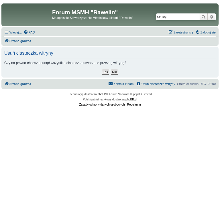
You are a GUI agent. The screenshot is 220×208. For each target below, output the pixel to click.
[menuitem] (29, 32)
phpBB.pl (131, 99)
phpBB (102, 94)
